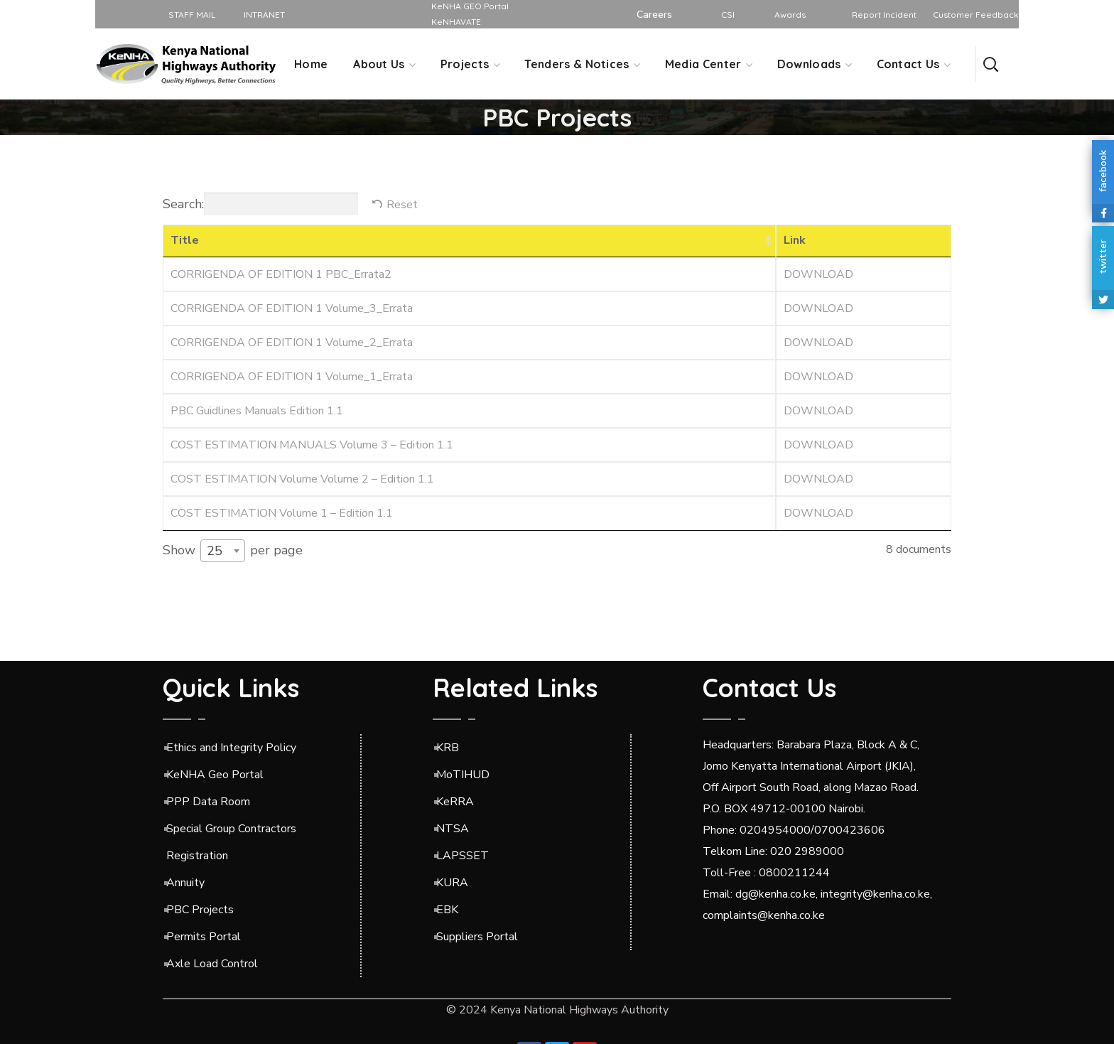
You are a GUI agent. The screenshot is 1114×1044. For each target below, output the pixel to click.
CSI (728, 14)
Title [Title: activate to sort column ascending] (185, 240)
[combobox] (222, 550)
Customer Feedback (976, 14)
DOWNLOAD (818, 274)
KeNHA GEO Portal (470, 6)
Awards (790, 14)
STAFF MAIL (186, 14)
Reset (402, 204)
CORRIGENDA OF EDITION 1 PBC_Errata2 (281, 274)
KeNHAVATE (456, 21)
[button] (990, 63)
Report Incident (884, 14)
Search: (260, 204)
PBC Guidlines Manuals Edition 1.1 (257, 411)
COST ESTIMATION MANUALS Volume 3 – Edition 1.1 (312, 445)
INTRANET (259, 14)
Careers (654, 14)
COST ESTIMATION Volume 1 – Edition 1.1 (282, 513)
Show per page (233, 550)
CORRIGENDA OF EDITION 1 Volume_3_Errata (292, 308)
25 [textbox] (214, 550)
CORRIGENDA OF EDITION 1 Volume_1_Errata (292, 376)
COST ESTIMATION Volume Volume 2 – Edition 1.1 (302, 479)
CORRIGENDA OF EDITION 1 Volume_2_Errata (292, 342)
